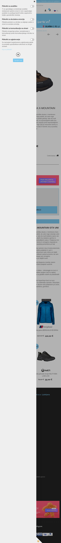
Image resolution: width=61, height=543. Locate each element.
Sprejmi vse (18, 60)
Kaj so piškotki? (7, 49)
